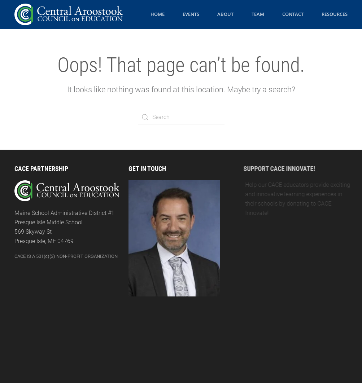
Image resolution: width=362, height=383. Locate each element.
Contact (293, 14)
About (225, 14)
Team (258, 14)
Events (191, 14)
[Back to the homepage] (68, 14)
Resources (335, 14)
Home (158, 14)
